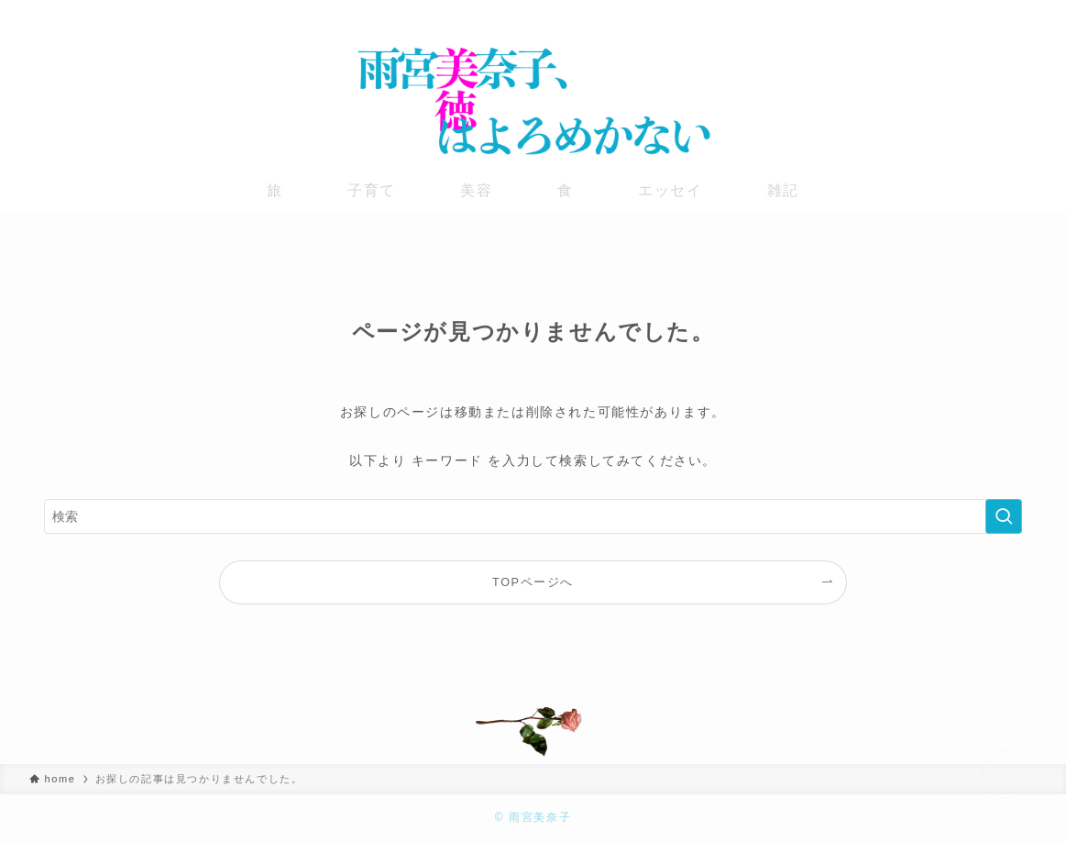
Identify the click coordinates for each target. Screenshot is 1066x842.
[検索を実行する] (1003, 516)
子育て (371, 190)
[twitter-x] (953, 14)
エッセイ (670, 190)
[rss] (1025, 14)
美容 (476, 190)
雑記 (783, 190)
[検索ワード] (533, 516)
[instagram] (977, 14)
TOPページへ (533, 582)
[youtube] (1001, 14)
